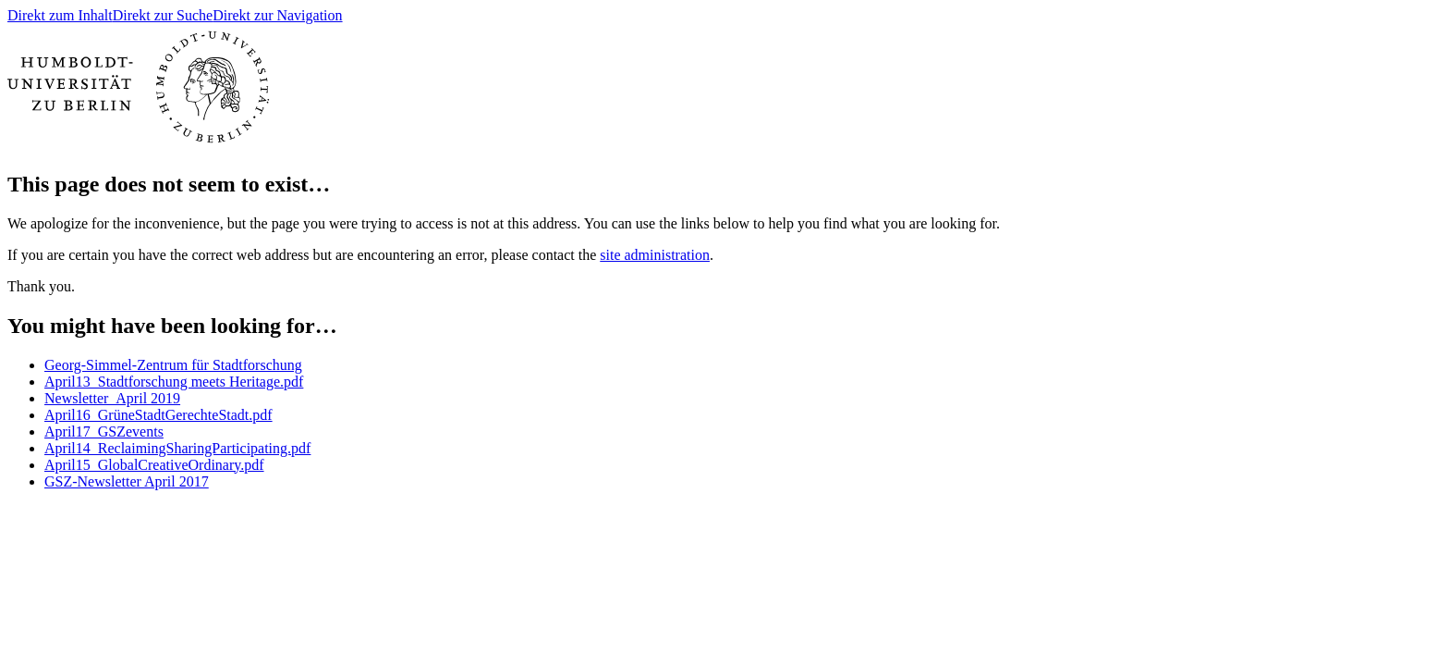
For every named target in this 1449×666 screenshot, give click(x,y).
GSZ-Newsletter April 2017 (126, 481)
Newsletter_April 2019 (112, 398)
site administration (655, 255)
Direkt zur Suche (163, 15)
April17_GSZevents (104, 431)
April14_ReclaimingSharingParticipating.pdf (177, 448)
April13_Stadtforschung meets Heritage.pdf (173, 381)
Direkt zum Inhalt (60, 15)
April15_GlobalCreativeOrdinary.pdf (154, 465)
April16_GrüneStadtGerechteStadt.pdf (158, 415)
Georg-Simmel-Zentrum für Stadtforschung (173, 365)
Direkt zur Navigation (277, 15)
